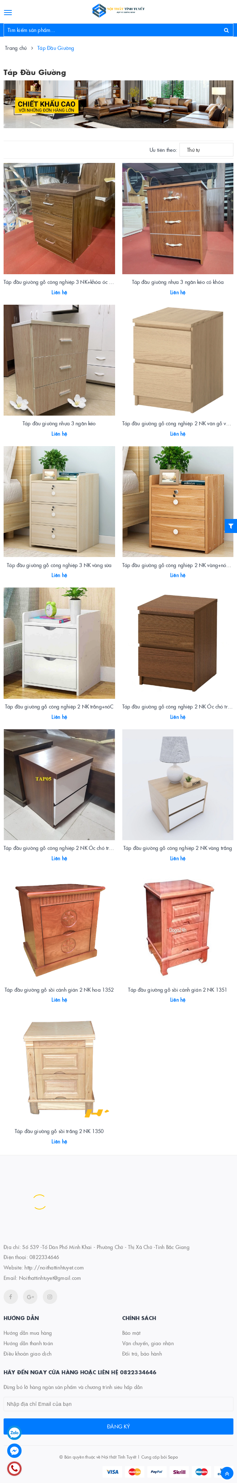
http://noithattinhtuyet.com (54, 1267)
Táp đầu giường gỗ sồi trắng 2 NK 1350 (59, 1131)
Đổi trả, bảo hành (142, 1353)
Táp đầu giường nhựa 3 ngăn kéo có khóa (178, 281)
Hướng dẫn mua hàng (28, 1332)
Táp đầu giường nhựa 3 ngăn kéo (59, 423)
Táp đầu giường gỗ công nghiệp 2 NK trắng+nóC (59, 706)
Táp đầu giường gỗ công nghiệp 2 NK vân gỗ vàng (178, 423)
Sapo (173, 1457)
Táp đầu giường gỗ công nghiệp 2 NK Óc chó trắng (179, 706)
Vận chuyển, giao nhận (148, 1343)
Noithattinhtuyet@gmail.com (50, 1277)
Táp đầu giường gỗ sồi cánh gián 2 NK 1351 (177, 989)
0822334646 (44, 1256)
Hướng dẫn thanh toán (28, 1343)
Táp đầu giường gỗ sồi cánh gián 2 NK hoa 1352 (59, 989)
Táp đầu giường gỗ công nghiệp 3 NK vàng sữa (59, 565)
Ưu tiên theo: (163, 149)
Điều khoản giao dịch (27, 1353)
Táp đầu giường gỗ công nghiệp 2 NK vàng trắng (177, 847)
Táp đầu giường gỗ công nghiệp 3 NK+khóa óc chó (60, 281)
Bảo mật (131, 1332)
